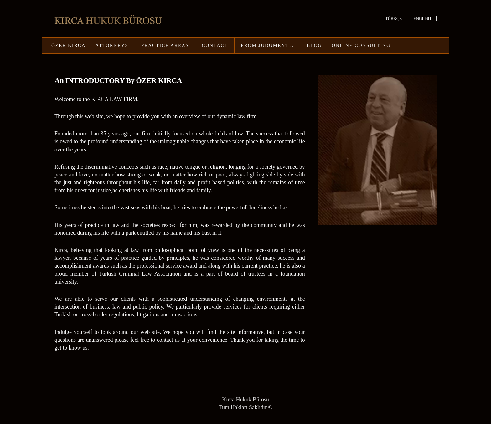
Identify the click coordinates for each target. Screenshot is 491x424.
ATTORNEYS (112, 45)
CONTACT (215, 45)
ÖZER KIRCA (68, 45)
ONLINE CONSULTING (361, 45)
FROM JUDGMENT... (267, 45)
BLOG (314, 45)
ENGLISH (422, 18)
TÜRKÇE (393, 18)
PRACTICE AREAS (165, 45)
